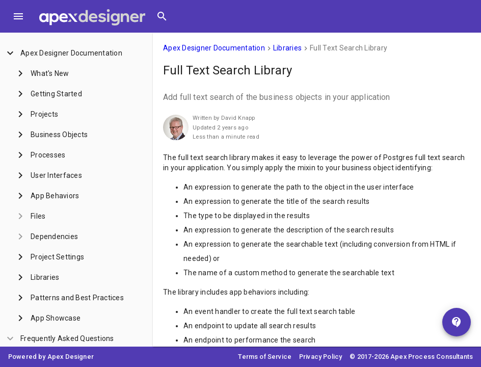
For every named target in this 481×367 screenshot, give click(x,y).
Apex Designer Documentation (214, 48)
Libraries (287, 48)
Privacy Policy (320, 356)
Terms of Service (264, 356)
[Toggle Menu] (18, 16)
